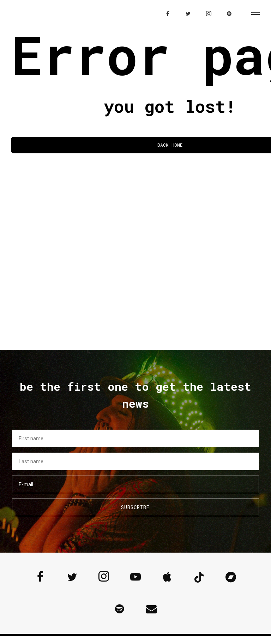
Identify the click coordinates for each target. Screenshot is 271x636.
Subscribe (135, 507)
